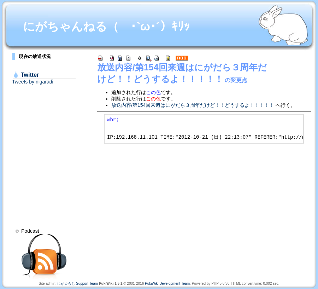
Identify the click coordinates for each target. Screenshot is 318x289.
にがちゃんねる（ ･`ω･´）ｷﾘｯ (106, 26)
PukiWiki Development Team (167, 283)
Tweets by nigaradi (32, 82)
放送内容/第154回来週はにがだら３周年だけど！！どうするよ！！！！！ (192, 105)
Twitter (30, 75)
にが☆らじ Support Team (77, 283)
